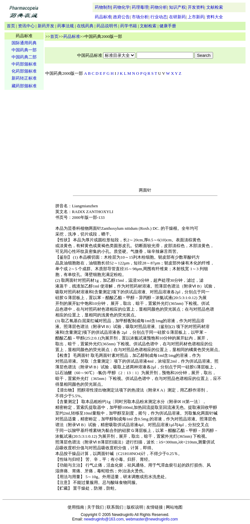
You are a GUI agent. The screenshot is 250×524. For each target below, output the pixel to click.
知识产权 (177, 7)
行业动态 (158, 16)
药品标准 (103, 16)
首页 (11, 25)
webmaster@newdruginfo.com (152, 519)
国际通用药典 (24, 42)
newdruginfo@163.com (104, 519)
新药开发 (46, 25)
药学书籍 (128, 25)
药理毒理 (140, 7)
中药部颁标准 (24, 64)
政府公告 (121, 16)
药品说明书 (106, 25)
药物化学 (121, 7)
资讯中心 (26, 25)
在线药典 (85, 25)
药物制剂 (103, 7)
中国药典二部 (24, 57)
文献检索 (214, 7)
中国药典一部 (24, 49)
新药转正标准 (24, 78)
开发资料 (196, 7)
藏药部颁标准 (24, 85)
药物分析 (158, 7)
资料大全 (214, 16)
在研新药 (177, 16)
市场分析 (140, 16)
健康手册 (167, 25)
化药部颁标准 (24, 71)
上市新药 (196, 16)
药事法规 (65, 25)
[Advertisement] (24, 191)
